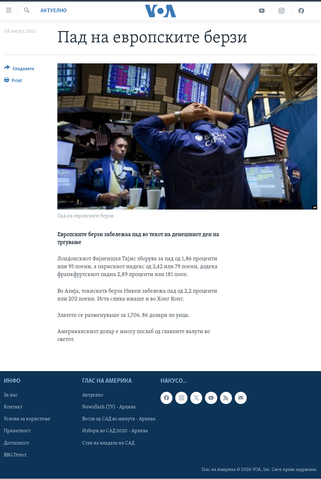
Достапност (16, 443)
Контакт (13, 407)
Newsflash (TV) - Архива (109, 407)
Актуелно (53, 11)
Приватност (17, 431)
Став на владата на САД (108, 443)
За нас (11, 395)
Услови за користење (27, 419)
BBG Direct (15, 455)
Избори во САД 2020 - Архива (115, 431)
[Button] (19, 69)
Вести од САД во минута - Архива (118, 419)
